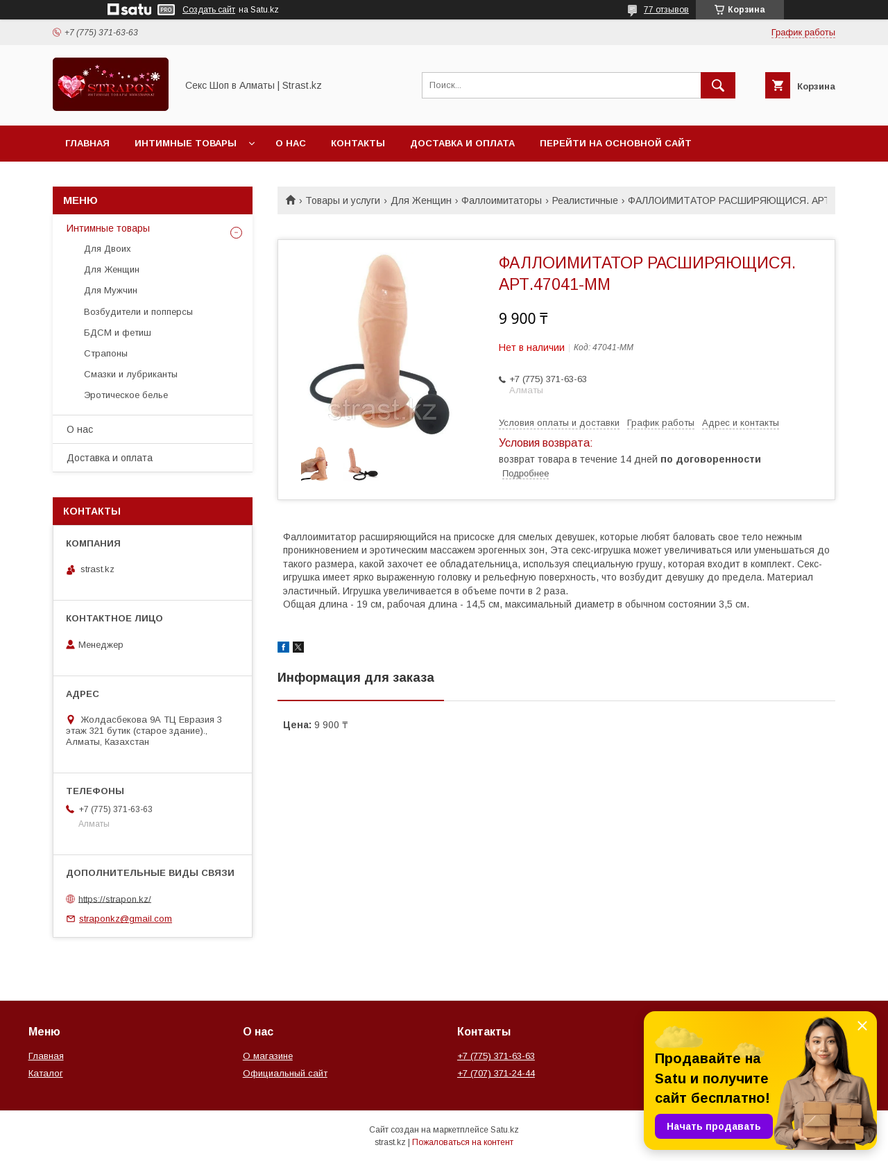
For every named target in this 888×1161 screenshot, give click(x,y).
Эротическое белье (126, 395)
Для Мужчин (110, 290)
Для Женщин (421, 200)
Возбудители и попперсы (138, 312)
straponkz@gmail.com (125, 918)
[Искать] (718, 85)
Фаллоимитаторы (501, 200)
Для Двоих (107, 248)
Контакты (358, 143)
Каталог (45, 1073)
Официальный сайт (285, 1073)
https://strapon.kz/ (114, 898)
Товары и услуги (342, 200)
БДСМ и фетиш (117, 332)
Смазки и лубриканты (131, 374)
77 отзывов (666, 10)
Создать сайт (208, 10)
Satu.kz (504, 1130)
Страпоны (106, 353)
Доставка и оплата (462, 143)
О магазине (268, 1056)
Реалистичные (585, 200)
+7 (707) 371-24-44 (496, 1073)
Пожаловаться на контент (462, 1142)
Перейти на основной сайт (616, 143)
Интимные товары (186, 143)
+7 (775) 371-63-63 (496, 1056)
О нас (290, 143)
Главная (87, 143)
